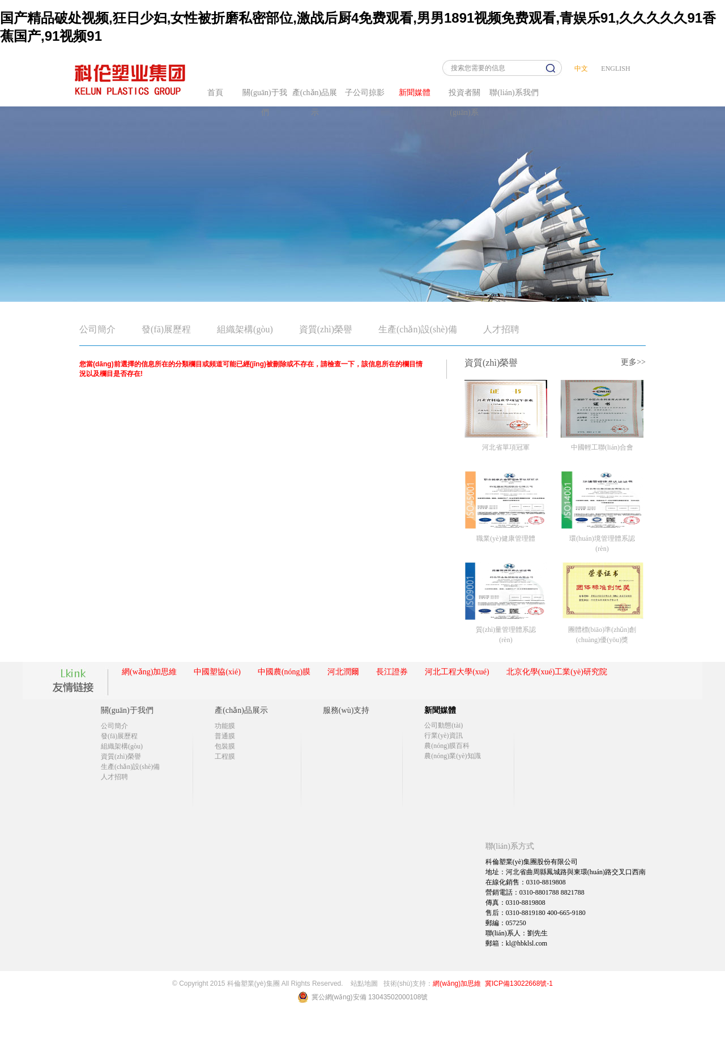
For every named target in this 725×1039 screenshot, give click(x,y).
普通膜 (225, 736)
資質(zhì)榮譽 (325, 329)
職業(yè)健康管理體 (505, 538)
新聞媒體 (414, 92)
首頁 (215, 92)
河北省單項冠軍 (506, 447)
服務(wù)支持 (346, 710)
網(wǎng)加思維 (149, 672)
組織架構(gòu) (245, 329)
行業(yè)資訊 (443, 735)
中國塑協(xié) (217, 672)
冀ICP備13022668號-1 (519, 983)
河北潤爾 (343, 672)
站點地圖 (364, 983)
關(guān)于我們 (127, 710)
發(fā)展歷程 (166, 329)
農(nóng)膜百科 (447, 746)
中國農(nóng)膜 (284, 672)
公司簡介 (97, 329)
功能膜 (225, 726)
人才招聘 (501, 329)
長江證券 (392, 672)
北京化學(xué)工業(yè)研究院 (556, 672)
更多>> (633, 362)
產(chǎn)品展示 (241, 710)
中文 (581, 68)
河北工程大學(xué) (457, 672)
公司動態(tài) (443, 725)
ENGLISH (615, 68)
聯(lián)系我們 (513, 92)
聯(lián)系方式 (509, 846)
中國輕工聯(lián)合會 (602, 447)
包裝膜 (225, 746)
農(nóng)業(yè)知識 (452, 756)
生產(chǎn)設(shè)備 (417, 329)
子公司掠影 (365, 92)
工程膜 (225, 756)
